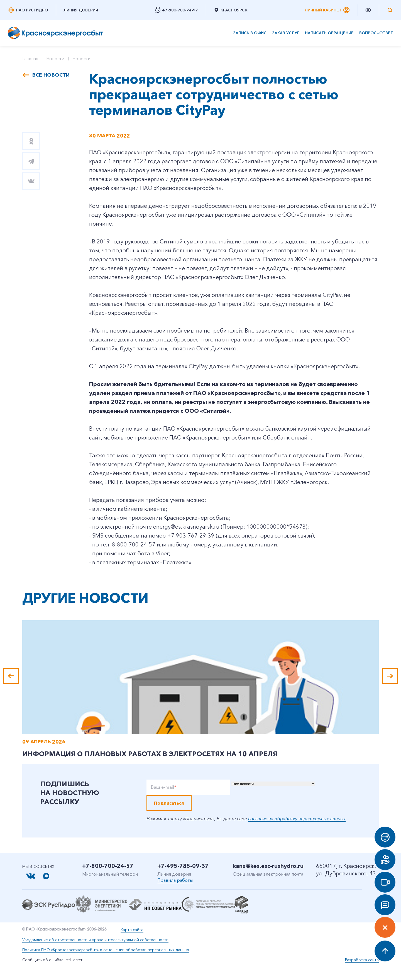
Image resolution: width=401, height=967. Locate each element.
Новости (55, 58)
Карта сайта (132, 929)
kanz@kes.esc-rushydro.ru (268, 866)
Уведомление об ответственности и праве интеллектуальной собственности (95, 939)
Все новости (51, 75)
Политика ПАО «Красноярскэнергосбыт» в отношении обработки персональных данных (105, 949)
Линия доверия (80, 10)
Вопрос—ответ (376, 33)
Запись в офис (249, 33)
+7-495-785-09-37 (183, 866)
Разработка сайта (362, 959)
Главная (30, 58)
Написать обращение (329, 33)
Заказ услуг (285, 33)
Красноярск (230, 10)
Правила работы (175, 880)
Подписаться (169, 803)
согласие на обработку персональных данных (297, 818)
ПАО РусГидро (28, 10)
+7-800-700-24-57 (107, 866)
